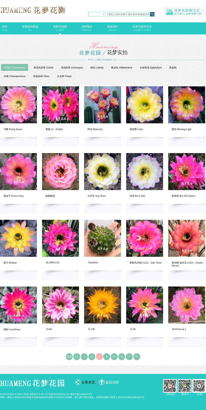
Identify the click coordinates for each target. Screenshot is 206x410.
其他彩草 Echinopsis (72, 67)
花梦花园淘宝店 (142, 28)
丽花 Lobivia (97, 67)
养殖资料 (112, 28)
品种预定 (86, 28)
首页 (4, 28)
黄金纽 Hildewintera (121, 67)
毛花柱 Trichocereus (14, 67)
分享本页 (88, 382)
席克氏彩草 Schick (43, 67)
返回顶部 (112, 382)
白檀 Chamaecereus (15, 76)
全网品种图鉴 (30, 28)
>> (137, 356)
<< (76, 356)
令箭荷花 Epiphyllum (151, 67)
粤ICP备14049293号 (81, 394)
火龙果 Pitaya (64, 76)
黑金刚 (172, 67)
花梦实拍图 (60, 28)
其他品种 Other (41, 76)
